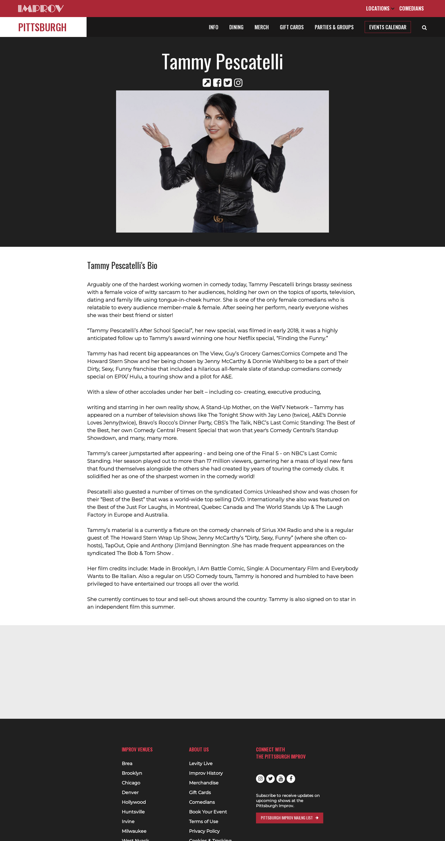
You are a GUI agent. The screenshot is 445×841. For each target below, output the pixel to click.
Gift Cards (292, 27)
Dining (236, 27)
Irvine (128, 821)
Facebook (291, 778)
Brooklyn (132, 773)
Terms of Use (203, 821)
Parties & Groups (334, 27)
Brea (127, 763)
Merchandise (204, 783)
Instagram (260, 778)
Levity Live (201, 763)
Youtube (280, 778)
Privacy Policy (204, 831)
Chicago (131, 783)
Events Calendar (387, 27)
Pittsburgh (42, 27)
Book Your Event (208, 812)
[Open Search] (424, 27)
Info (213, 27)
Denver (130, 792)
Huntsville (133, 812)
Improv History (206, 773)
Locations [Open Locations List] (380, 8)
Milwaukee (134, 831)
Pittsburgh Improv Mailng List (287, 818)
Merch (262, 27)
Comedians (411, 8)
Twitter (270, 778)
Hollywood (134, 802)
